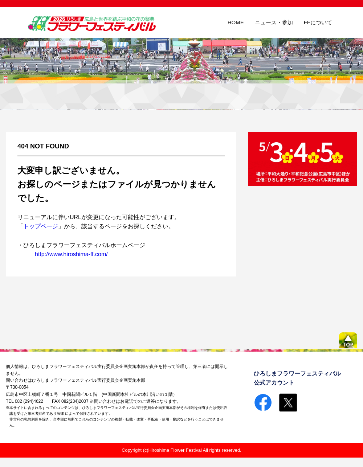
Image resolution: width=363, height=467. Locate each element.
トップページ (40, 226)
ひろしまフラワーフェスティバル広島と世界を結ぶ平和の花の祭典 (93, 22)
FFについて (318, 22)
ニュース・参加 (274, 22)
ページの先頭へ (348, 340)
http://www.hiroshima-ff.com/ (71, 254)
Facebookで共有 (263, 402)
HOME (236, 22)
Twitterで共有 (288, 402)
